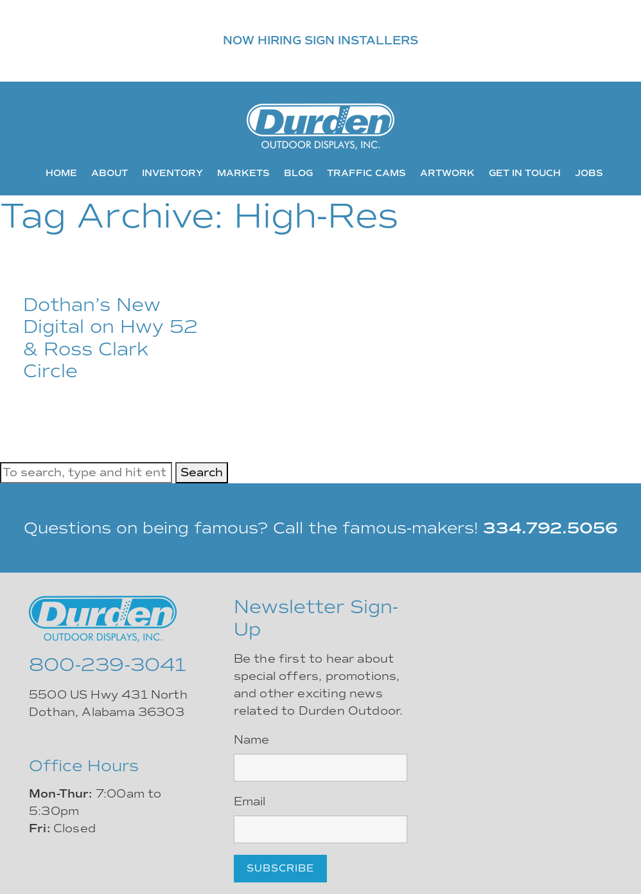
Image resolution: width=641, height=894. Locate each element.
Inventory (172, 173)
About (109, 173)
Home (61, 173)
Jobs (589, 173)
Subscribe (280, 868)
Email (250, 801)
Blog (298, 173)
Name (252, 740)
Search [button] (201, 472)
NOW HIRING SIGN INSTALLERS (320, 40)
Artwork (447, 173)
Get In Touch (525, 173)
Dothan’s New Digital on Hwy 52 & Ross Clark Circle (110, 338)
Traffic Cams (366, 173)
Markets (243, 173)
